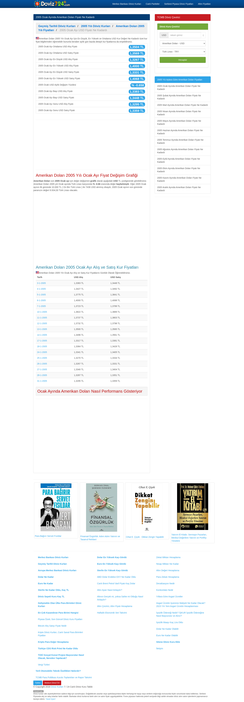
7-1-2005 (41, 306)
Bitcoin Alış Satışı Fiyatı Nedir (52, 626)
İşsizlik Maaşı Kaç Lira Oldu (169, 622)
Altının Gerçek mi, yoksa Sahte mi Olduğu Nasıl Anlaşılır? (120, 598)
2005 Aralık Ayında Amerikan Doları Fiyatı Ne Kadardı (179, 189)
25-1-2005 (42, 358)
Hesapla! (182, 60)
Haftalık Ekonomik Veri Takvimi (112, 612)
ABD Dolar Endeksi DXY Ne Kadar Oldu (116, 577)
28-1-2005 (42, 375)
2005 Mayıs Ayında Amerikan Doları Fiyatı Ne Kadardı (179, 122)
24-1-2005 (42, 352)
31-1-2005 (42, 381)
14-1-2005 (42, 335)
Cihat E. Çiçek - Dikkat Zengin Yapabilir (145, 510)
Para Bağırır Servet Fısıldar (53, 510)
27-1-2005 (42, 369)
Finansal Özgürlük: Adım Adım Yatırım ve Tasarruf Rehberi (100, 512)
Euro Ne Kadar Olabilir (167, 635)
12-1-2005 (42, 323)
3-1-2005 (41, 283)
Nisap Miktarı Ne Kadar (167, 564)
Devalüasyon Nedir (165, 583)
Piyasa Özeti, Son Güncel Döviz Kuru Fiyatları (60, 619)
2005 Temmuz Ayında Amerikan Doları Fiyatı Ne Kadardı (180, 141)
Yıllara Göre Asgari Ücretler (169, 596)
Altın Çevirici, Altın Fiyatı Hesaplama (114, 606)
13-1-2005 (42, 329)
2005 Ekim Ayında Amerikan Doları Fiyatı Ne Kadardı (178, 170)
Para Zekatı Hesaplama (167, 577)
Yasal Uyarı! (51, 699)
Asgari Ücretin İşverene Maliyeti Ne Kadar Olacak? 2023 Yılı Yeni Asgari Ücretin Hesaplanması (180, 604)
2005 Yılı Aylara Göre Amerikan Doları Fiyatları (179, 79)
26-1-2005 (42, 363)
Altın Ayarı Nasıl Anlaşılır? (109, 590)
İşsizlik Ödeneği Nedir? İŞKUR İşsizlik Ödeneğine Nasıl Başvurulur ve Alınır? (180, 614)
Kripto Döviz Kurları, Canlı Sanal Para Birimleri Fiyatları (60, 634)
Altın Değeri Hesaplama (167, 570)
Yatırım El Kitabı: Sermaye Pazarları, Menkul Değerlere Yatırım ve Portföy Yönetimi (189, 512)
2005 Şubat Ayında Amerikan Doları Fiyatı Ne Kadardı (179, 97)
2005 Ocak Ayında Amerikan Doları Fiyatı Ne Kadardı (178, 87)
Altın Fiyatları (204, 4)
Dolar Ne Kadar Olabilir (167, 629)
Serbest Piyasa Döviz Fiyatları (178, 4)
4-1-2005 (41, 289)
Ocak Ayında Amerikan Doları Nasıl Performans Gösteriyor (89, 391)
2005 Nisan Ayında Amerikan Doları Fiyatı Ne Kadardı (179, 113)
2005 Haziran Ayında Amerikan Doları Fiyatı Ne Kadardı (180, 132)
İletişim (159, 648)
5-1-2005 (41, 294)
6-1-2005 (41, 300)
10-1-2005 (42, 312)
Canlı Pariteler (153, 4)
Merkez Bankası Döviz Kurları (126, 4)
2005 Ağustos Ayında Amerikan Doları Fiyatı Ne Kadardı (180, 151)
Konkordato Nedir (164, 590)
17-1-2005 (42, 340)
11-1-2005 (42, 317)
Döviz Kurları (57, 687)
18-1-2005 (42, 346)
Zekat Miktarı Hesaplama (168, 557)
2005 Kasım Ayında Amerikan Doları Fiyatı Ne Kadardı (179, 179)
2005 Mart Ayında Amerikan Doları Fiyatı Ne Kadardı (182, 105)
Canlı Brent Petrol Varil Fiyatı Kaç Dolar (116, 583)
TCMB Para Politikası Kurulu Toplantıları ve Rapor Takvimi (64, 677)
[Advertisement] (92, 145)
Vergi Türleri (44, 664)
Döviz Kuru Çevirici (170, 26)
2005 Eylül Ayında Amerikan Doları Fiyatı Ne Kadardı (178, 160)
